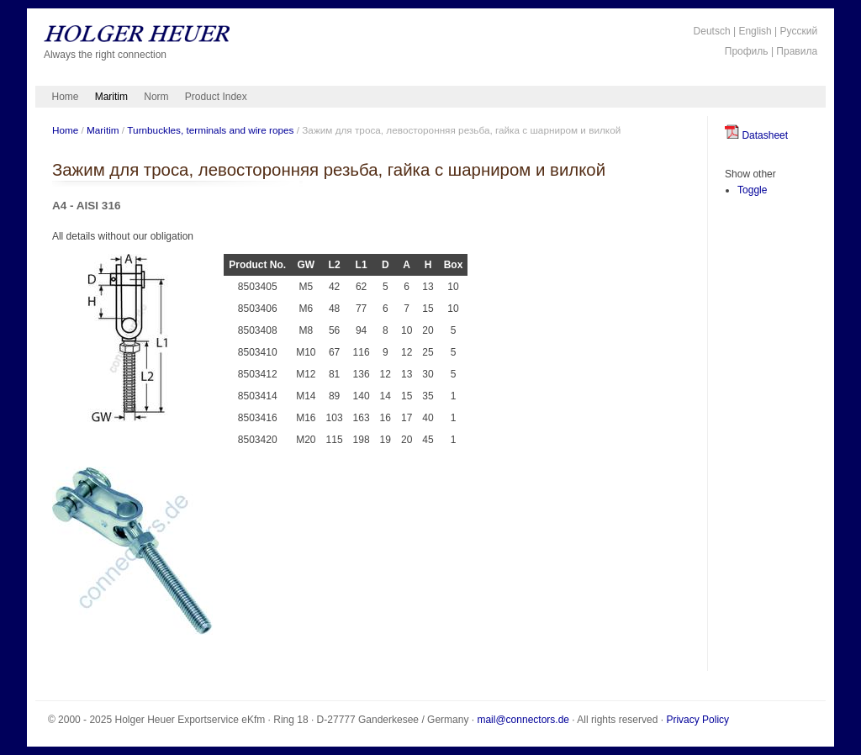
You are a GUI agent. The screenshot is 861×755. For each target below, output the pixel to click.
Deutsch (712, 31)
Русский (799, 31)
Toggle (752, 190)
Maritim (111, 97)
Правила (796, 51)
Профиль (747, 51)
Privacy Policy (697, 720)
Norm (156, 97)
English (754, 31)
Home (65, 97)
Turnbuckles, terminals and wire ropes (210, 129)
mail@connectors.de (523, 720)
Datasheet (756, 135)
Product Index (216, 97)
